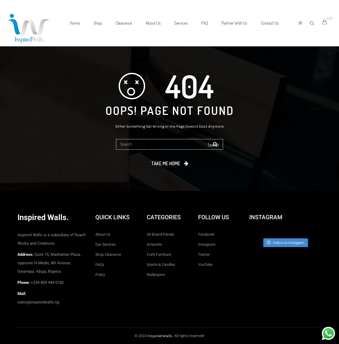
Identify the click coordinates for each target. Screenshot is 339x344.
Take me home (165, 163)
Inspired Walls (160, 336)
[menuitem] (74, 23)
